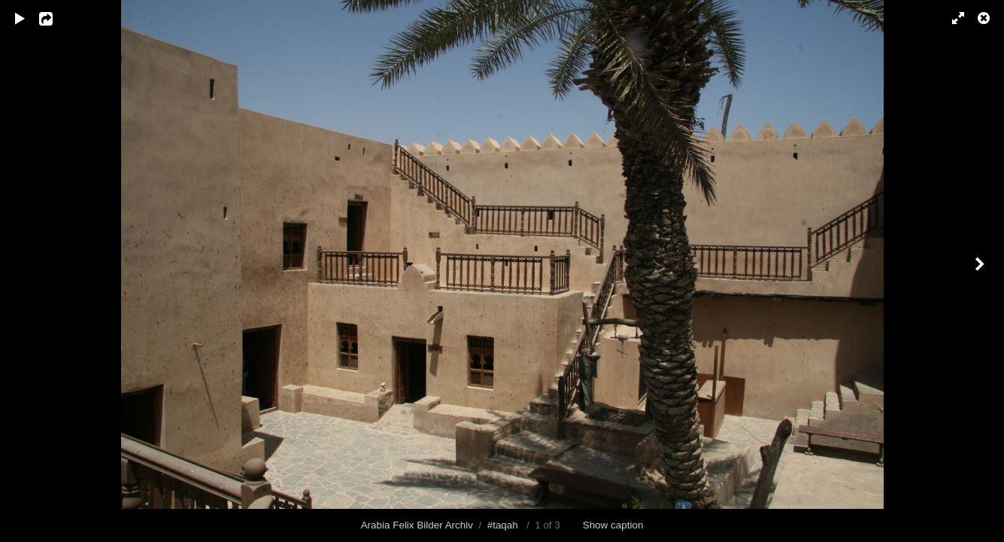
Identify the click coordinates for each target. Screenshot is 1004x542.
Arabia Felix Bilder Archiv (417, 525)
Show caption (613, 525)
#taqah (502, 525)
